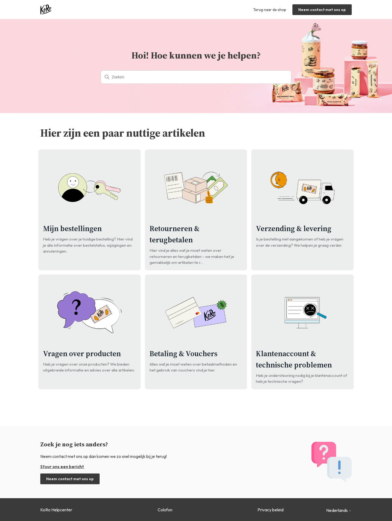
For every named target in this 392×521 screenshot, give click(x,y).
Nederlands (339, 510)
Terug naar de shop (269, 9)
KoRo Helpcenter (56, 509)
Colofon (165, 509)
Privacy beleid (270, 509)
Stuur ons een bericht (62, 466)
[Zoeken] (196, 77)
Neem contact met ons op (322, 9)
